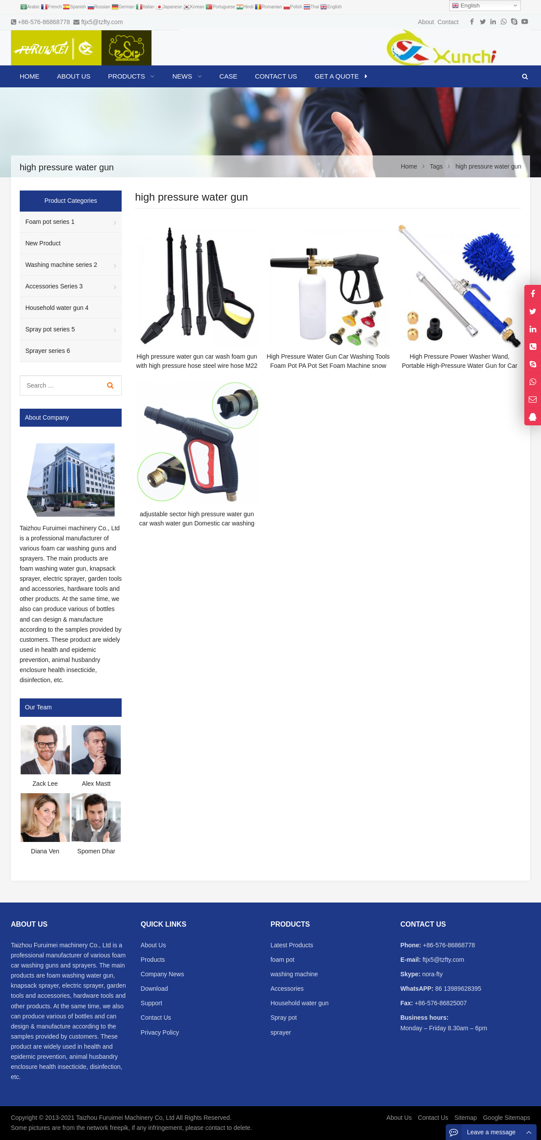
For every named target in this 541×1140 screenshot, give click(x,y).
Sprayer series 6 (47, 350)
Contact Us (156, 1017)
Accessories (286, 988)
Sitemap (465, 1117)
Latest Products (291, 945)
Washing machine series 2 (61, 264)
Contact (447, 21)
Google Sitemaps (506, 1117)
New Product (43, 243)
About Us (153, 945)
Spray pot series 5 (50, 329)
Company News (162, 974)
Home (30, 76)
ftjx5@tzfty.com (102, 21)
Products (153, 959)
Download (154, 988)
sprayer (280, 1032)
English (466, 5)
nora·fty (432, 974)
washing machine (294, 974)
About (426, 21)
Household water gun (299, 1003)
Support (151, 1003)
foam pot (282, 959)
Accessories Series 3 (54, 286)
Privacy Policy (160, 1032)
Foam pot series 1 (50, 221)
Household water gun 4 (57, 307)
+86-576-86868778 (44, 21)
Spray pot (283, 1017)
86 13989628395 (457, 988)
